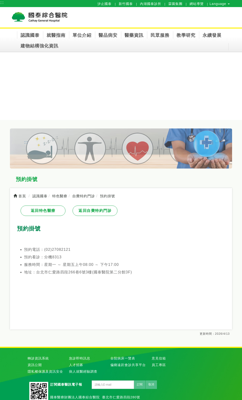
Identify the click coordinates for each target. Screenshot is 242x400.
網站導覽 (197, 4)
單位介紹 (82, 35)
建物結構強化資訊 (39, 45)
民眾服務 (160, 35)
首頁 (19, 196)
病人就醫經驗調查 (83, 371)
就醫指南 (56, 35)
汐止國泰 (104, 4)
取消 (151, 384)
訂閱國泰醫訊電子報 (66, 384)
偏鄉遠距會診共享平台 (128, 365)
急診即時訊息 (79, 358)
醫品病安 (108, 35)
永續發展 (212, 35)
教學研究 (186, 35)
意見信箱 (159, 358)
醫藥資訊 (134, 35)
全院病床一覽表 (122, 358)
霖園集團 (175, 4)
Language (220, 4)
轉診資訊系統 (38, 358)
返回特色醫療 (43, 211)
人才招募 (76, 365)
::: (2, 2)
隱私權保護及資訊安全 (45, 371)
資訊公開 (35, 365)
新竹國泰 (126, 4)
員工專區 (159, 365)
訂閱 (140, 384)
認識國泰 (30, 35)
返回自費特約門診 (95, 211)
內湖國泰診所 (150, 4)
